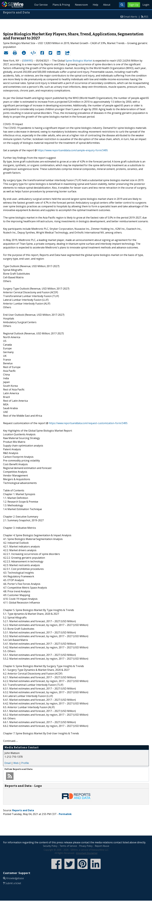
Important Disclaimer (87, 853)
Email (7, 763)
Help (95, 4)
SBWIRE (27, 60)
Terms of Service (68, 845)
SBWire (12, 5)
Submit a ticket (13, 883)
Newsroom (81, 4)
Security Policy (50, 845)
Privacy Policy (86, 845)
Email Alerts (130, 16)
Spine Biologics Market (78, 60)
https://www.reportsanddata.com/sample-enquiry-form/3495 (72, 150)
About (106, 4)
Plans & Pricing (61, 4)
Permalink (65, 814)
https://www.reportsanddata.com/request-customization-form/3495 (88, 423)
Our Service (41, 4)
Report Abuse (102, 845)
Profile (25, 763)
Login (146, 4)
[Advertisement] (76, 24)
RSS (146, 16)
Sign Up (133, 4)
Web (16, 763)
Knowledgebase (15, 878)
